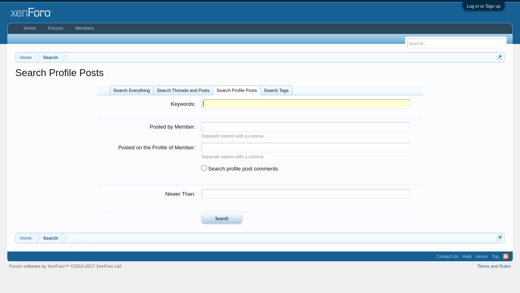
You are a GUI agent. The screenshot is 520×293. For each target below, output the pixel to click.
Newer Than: (180, 194)
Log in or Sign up (483, 6)
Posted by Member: (172, 127)
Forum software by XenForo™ (65, 266)
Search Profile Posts (237, 90)
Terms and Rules (494, 266)
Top (495, 256)
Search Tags (276, 90)
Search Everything (131, 90)
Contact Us (447, 256)
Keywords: (183, 104)
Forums (55, 28)
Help (467, 256)
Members (84, 28)
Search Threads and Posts (183, 90)
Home (30, 28)
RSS (506, 256)
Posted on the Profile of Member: (156, 147)
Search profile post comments (240, 169)
